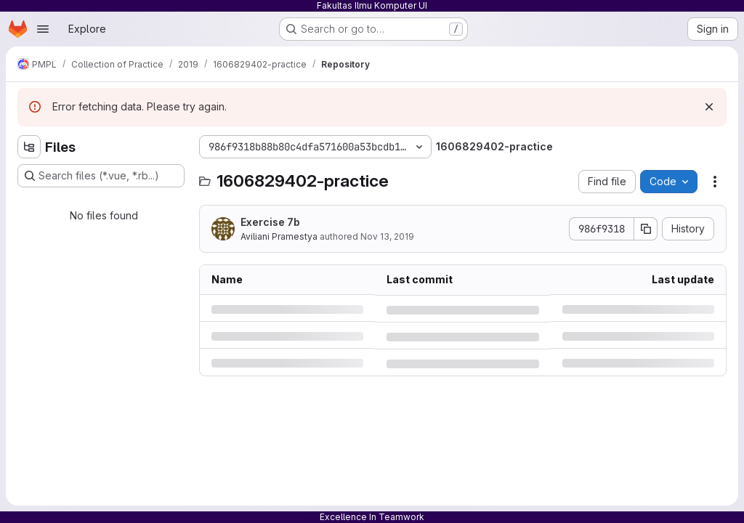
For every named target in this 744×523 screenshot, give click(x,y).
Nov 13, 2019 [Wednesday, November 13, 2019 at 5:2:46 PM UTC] (387, 236)
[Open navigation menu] (42, 29)
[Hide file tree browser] (29, 146)
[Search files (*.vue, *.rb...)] (101, 175)
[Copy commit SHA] (646, 228)
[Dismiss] (709, 106)
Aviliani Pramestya (279, 236)
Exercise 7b (270, 222)
